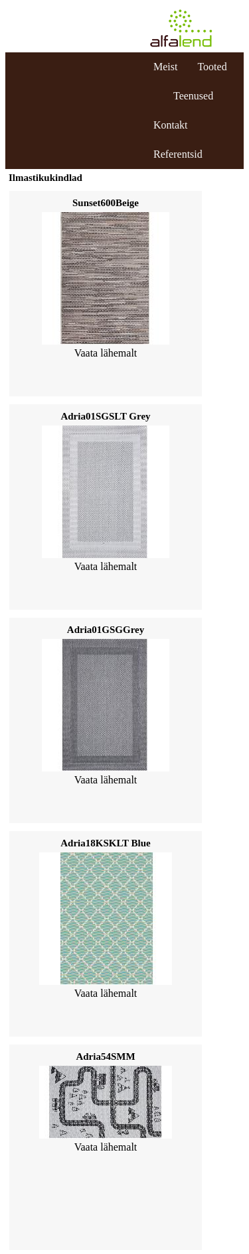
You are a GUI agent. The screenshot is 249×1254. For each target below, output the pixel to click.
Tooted (211, 66)
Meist (165, 66)
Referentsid (178, 154)
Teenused (193, 95)
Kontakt (170, 125)
